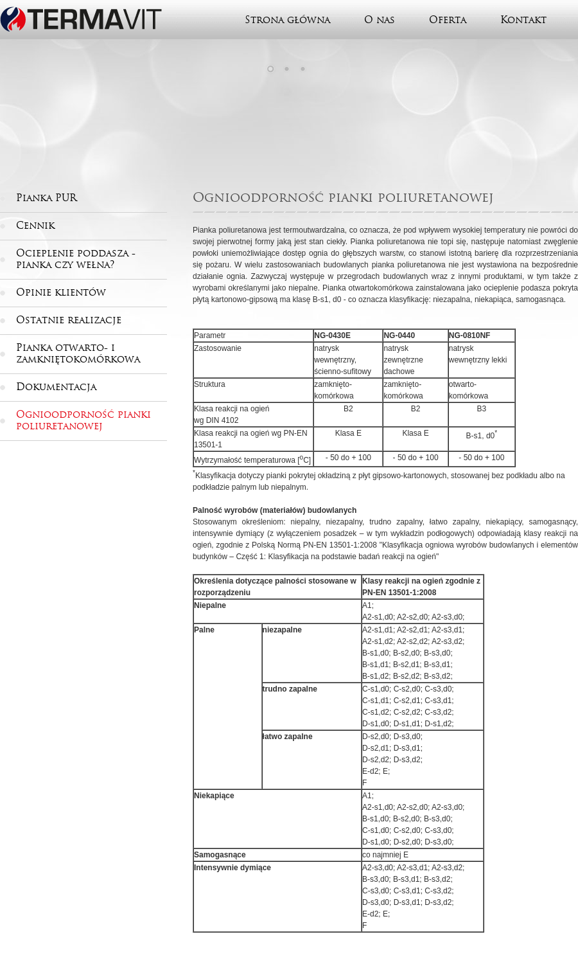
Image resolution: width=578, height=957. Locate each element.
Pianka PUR (46, 198)
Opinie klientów (61, 292)
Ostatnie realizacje (68, 320)
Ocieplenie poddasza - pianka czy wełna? (76, 259)
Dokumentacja (56, 387)
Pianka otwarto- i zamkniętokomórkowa (78, 353)
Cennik (35, 225)
